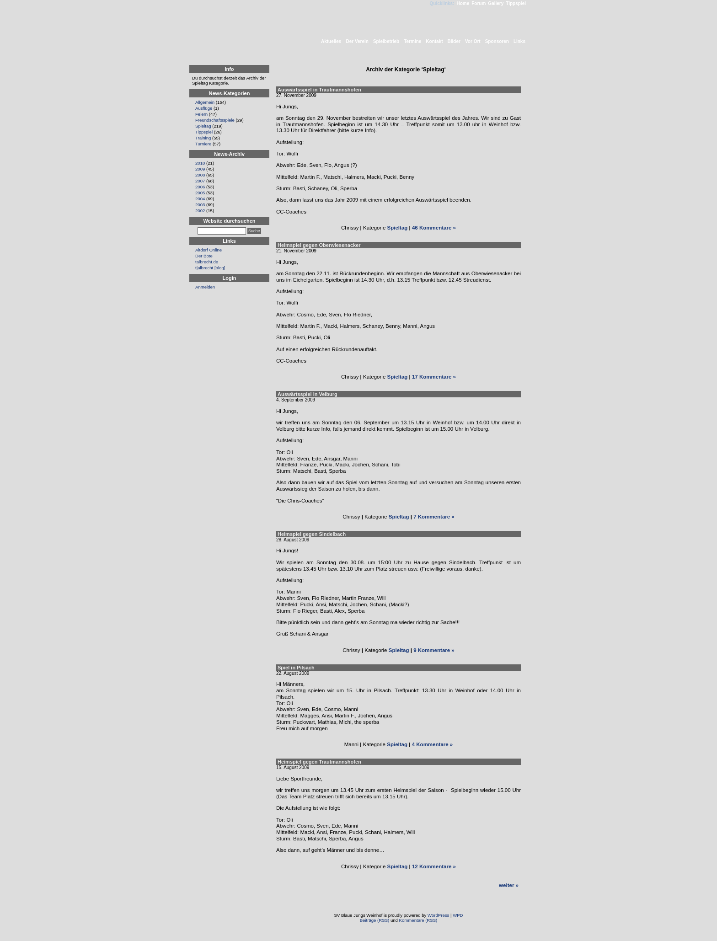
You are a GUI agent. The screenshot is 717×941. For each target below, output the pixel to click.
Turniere (203, 143)
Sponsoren (497, 41)
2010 (200, 163)
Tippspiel (516, 3)
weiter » (509, 885)
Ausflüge (203, 108)
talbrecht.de (206, 261)
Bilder (454, 41)
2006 (200, 186)
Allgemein (204, 102)
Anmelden (205, 286)
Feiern (201, 114)
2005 (200, 192)
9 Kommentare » (434, 650)
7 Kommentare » (434, 516)
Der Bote (204, 255)
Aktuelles (331, 41)
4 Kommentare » (432, 744)
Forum (478, 3)
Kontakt (434, 41)
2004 (200, 198)
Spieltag (397, 227)
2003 (200, 204)
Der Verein (357, 41)
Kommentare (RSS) (418, 920)
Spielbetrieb (386, 41)
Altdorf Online (208, 249)
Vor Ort (473, 41)
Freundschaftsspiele (215, 120)
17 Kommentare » (434, 377)
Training (203, 137)
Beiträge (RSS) (375, 920)
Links (519, 41)
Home (462, 3)
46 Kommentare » (434, 227)
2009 (200, 168)
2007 (200, 180)
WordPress (438, 915)
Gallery (495, 3)
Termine (412, 41)
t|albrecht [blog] (210, 267)
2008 (200, 174)
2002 (200, 210)
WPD (458, 915)
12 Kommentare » (434, 866)
